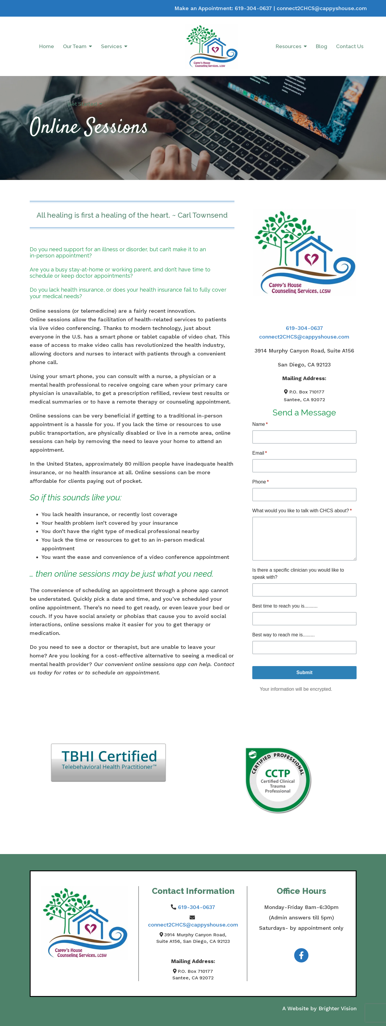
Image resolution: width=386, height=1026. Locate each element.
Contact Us (349, 46)
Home (46, 46)
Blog (321, 46)
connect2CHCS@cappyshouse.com (322, 8)
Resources (288, 46)
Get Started (82, 104)
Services (111, 46)
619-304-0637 (253, 8)
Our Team (74, 46)
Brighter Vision (338, 1008)
